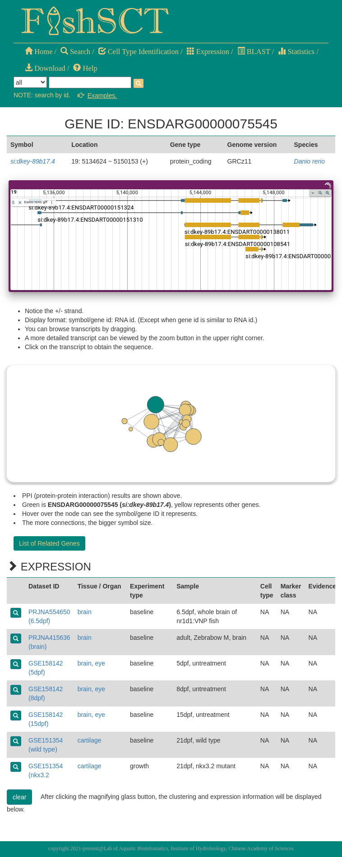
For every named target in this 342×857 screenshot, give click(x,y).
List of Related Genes (49, 543)
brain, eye (91, 663)
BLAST (253, 51)
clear (19, 797)
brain (85, 611)
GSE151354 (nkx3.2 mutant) (45, 775)
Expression (208, 51)
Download (45, 68)
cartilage (90, 740)
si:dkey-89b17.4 (32, 161)
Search (75, 51)
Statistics (296, 51)
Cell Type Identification (138, 51)
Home (38, 51)
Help (85, 68)
